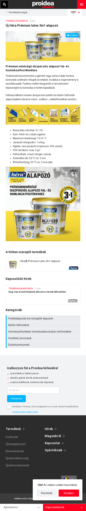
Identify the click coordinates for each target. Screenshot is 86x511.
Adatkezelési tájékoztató (25, 412)
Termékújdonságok (18, 12)
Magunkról (53, 436)
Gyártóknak (53, 450)
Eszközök (12, 437)
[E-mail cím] (33, 390)
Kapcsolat (52, 443)
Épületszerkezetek (43, 345)
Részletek (46, 493)
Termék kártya (43, 265)
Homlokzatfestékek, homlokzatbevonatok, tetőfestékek (43, 331)
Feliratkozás (16, 398)
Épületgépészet (16, 444)
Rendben (69, 493)
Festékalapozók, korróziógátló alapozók (43, 318)
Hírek (49, 429)
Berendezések (15, 451)
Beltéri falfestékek (43, 325)
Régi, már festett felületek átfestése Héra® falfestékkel (43, 294)
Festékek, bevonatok (43, 338)
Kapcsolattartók (55, 507)
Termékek (13, 429)
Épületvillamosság (17, 458)
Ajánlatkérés (11, 507)
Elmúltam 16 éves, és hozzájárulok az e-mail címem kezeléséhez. (45, 406)
